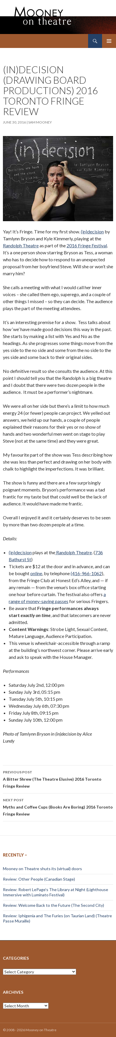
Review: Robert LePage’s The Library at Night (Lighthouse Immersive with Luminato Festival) (55, 892)
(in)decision (92, 231)
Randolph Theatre (21, 245)
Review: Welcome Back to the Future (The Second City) (53, 905)
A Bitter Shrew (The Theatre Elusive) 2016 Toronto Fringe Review (58, 779)
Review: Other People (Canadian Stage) (39, 879)
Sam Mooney (40, 122)
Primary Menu (109, 41)
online (36, 573)
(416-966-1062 (86, 573)
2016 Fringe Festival (87, 245)
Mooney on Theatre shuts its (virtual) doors (42, 868)
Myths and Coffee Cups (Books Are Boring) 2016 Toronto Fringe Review (58, 806)
